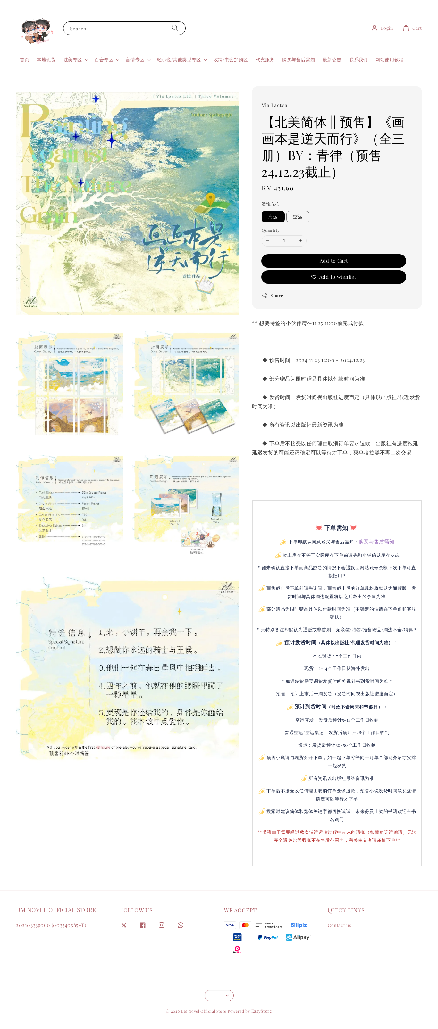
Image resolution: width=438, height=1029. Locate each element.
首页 (24, 59)
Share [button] (272, 295)
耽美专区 (72, 60)
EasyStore (261, 1011)
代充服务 (265, 59)
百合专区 (104, 60)
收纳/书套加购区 (231, 59)
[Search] (175, 28)
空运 (298, 216)
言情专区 (135, 60)
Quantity (271, 230)
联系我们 (358, 59)
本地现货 (46, 59)
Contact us (339, 925)
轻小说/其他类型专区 (179, 60)
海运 (273, 216)
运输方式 (270, 203)
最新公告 (332, 59)
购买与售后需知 (298, 59)
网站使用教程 (389, 59)
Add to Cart (334, 260)
